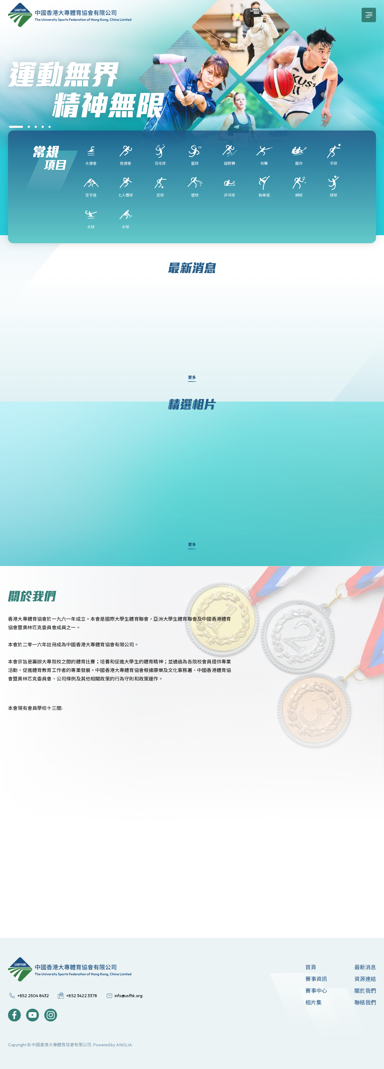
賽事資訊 (316, 979)
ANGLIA (124, 1044)
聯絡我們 (365, 1002)
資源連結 (365, 979)
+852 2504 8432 (33, 995)
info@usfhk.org (128, 995)
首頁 (310, 967)
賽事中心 (316, 990)
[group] (192, 93)
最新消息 (365, 967)
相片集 (313, 1002)
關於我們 (365, 990)
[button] (16, 127)
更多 (192, 377)
